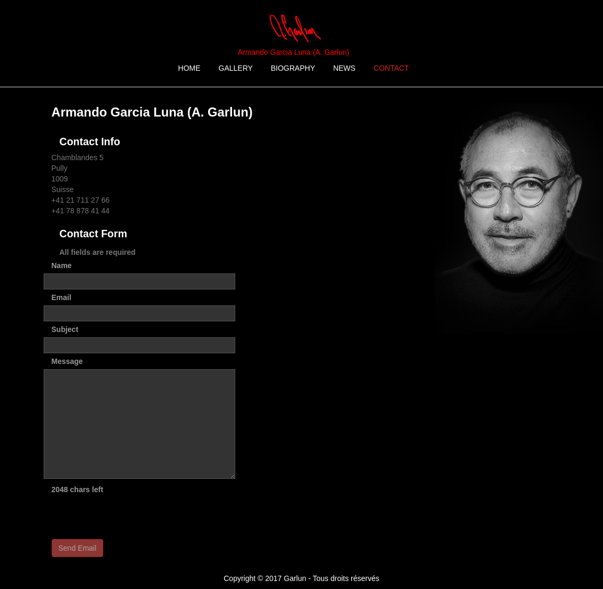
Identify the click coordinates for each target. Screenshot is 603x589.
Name (62, 265)
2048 (60, 489)
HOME (189, 68)
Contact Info (90, 141)
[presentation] (132, 518)
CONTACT (391, 68)
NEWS (344, 68)
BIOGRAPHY (293, 68)
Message (67, 361)
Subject (65, 329)
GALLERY (236, 68)
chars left (86, 489)
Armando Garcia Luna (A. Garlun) (293, 52)
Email (61, 297)
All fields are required (98, 252)
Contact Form (93, 233)
